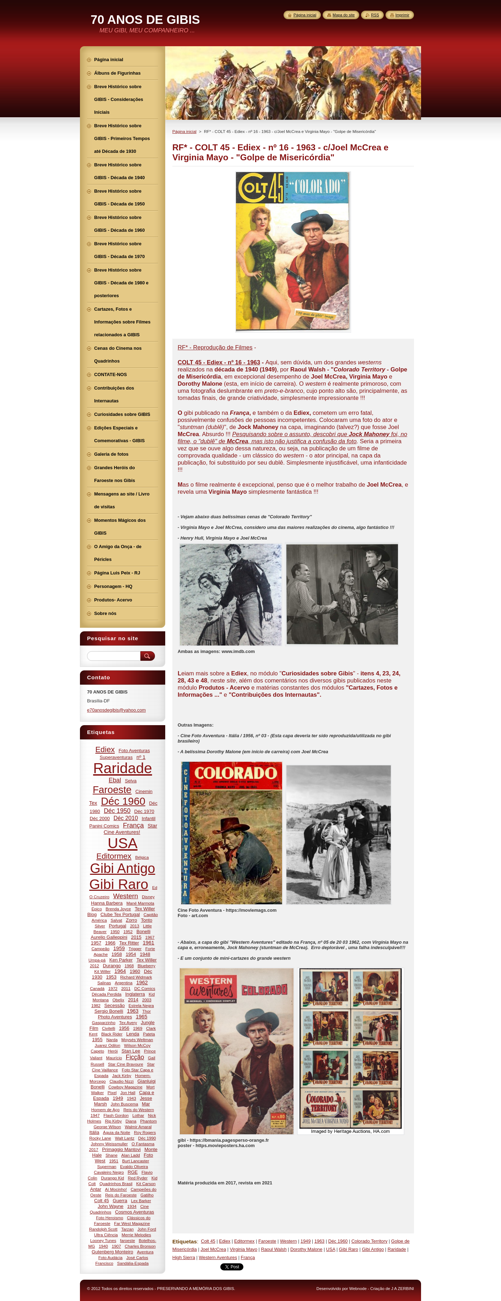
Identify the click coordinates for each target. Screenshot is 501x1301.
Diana (130, 1121)
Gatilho (146, 1195)
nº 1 (141, 757)
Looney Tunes (103, 1240)
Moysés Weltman (137, 1039)
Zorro (131, 920)
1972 (113, 988)
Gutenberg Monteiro (112, 1251)
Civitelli (108, 1028)
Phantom (148, 1121)
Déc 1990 (147, 1138)
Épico (96, 908)
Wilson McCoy (137, 1045)
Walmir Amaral (138, 1126)
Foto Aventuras (134, 750)
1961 (148, 943)
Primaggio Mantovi (121, 1149)
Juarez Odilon (107, 1045)
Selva (130, 780)
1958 (117, 954)
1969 (137, 1028)
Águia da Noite (116, 1132)
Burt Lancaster (135, 1160)
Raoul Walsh (273, 1249)
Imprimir (402, 15)
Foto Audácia (110, 1257)
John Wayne (110, 1206)
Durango (112, 965)
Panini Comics (104, 826)
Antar (95, 1189)
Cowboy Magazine (125, 1087)
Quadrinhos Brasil (116, 1183)
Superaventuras (116, 757)
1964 (120, 971)
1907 (116, 1246)
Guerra (120, 1200)
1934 (131, 1206)
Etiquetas (184, 1241)
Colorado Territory (369, 1241)
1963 (319, 1241)
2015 (136, 937)
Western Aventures (218, 1257)
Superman (107, 1166)
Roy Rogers (145, 1132)
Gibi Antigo (373, 1249)
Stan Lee (131, 1051)
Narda (112, 1039)
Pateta (149, 1034)
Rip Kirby (113, 1121)
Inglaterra (135, 994)
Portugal (117, 925)
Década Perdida (107, 994)
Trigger (135, 948)
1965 (141, 1016)
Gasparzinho (103, 1022)
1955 (97, 1039)
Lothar (138, 1115)
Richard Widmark (136, 977)
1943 (131, 1098)
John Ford (147, 1229)
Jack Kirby (121, 1075)
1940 (103, 1246)
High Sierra (183, 1257)
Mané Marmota (140, 903)
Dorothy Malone (306, 1249)
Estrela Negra (141, 1005)
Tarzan (127, 1229)
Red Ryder (138, 1178)
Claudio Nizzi (121, 1081)
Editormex (244, 1241)
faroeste (127, 1240)
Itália (94, 1132)
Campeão (100, 948)
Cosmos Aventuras (134, 1212)
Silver (100, 925)
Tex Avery (128, 1022)
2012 (94, 965)
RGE (133, 1172)
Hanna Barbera (107, 903)
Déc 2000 (100, 818)
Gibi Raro (348, 1249)
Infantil (149, 818)
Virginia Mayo (243, 1249)
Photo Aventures (115, 1016)
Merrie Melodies (136, 1234)
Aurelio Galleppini (109, 937)
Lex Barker (141, 1200)
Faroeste (267, 1241)
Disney (148, 896)
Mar (146, 1104)
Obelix (118, 999)
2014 (133, 999)
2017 (93, 1149)
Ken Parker (121, 960)
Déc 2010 (125, 818)
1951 (113, 1160)
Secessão (114, 1005)
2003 (146, 999)
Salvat (116, 920)
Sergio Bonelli (109, 1011)
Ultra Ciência (106, 1234)
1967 (150, 937)
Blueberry (146, 965)
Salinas (104, 982)
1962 (142, 982)
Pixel (112, 1092)
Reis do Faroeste (121, 1195)
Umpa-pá (97, 960)
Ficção (135, 1057)
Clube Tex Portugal (120, 914)
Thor (146, 1011)
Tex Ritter (129, 943)
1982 (96, 1005)
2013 (134, 925)
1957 (96, 943)
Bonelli (143, 931)
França (248, 1257)
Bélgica (142, 857)
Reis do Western (138, 1109)
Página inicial (184, 131)
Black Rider (112, 1034)
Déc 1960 (338, 1241)
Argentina (124, 982)
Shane (112, 1155)
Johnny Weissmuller (109, 1143)
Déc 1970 (144, 811)
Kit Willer (102, 971)
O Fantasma (142, 1143)
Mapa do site (344, 15)
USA (330, 1249)
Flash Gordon (116, 1115)
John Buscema (124, 1104)
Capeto (97, 1051)
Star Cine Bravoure (125, 1064)
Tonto (146, 920)
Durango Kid (112, 1178)
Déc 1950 (117, 810)
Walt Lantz (125, 1138)
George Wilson (107, 1126)
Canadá (97, 988)
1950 (115, 931)
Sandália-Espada (133, 1263)
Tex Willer (146, 960)
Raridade (397, 1249)
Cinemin (143, 791)
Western (288, 1241)
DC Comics (144, 988)
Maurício (114, 1057)
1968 (129, 965)
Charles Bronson (140, 1246)
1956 (124, 1028)
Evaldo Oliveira (134, 1166)
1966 (110, 943)
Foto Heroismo (109, 1217)
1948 (145, 954)
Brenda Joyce (118, 908)
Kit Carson (145, 1183)
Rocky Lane (100, 1138)
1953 (111, 977)
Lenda (132, 1034)
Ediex (224, 1241)
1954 (131, 954)
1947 (95, 1115)
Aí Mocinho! (116, 1189)
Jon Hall (127, 1092)
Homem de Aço (105, 1109)
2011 (125, 988)
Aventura (145, 1251)
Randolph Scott (103, 1229)
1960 (135, 971)
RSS (375, 15)
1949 (306, 1241)
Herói (113, 1051)
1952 (128, 931)
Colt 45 (208, 1241)
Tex (93, 803)
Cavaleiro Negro (109, 1172)
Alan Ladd (130, 1155)
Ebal (115, 780)
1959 (119, 948)
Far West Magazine (132, 1223)
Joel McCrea (213, 1249)
